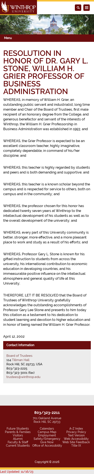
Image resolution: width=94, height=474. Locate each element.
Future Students (18, 428)
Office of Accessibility (47, 445)
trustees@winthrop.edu (23, 377)
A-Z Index (76, 428)
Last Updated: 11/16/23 (16, 471)
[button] (7, 18)
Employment (47, 435)
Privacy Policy (76, 432)
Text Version (76, 435)
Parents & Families (18, 432)
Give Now (47, 442)
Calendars (47, 428)
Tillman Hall (20, 360)
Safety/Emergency (47, 438)
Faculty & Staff (18, 442)
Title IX (76, 445)
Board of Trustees (19, 356)
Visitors (18, 435)
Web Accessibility (76, 438)
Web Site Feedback (76, 442)
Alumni (18, 438)
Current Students (18, 445)
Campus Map (47, 432)
